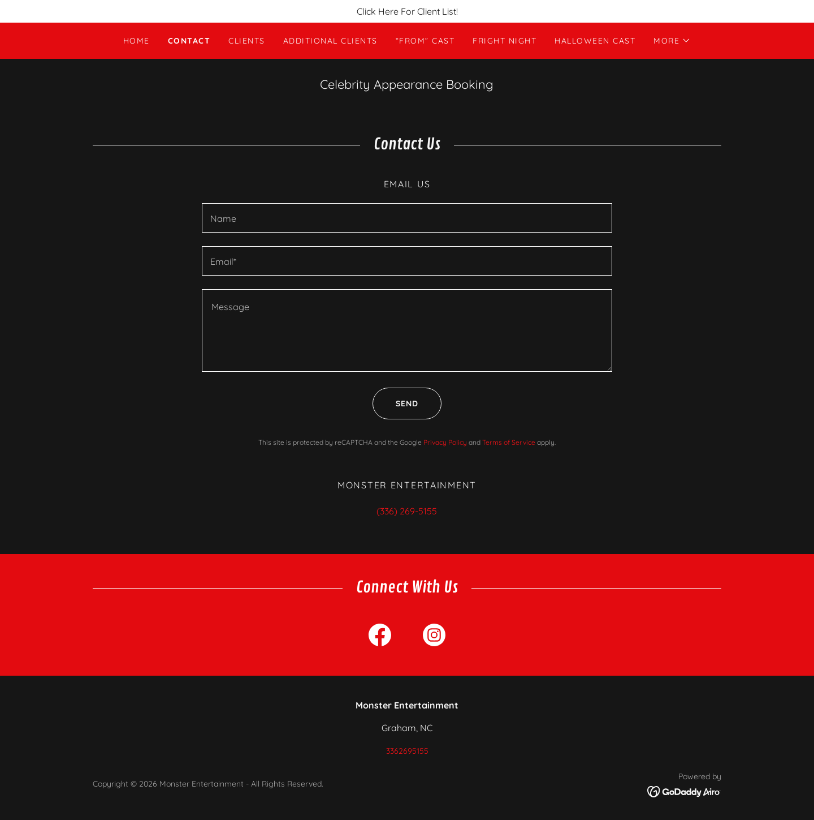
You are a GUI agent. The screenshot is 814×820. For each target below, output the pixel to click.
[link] (380, 637)
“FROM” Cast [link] (425, 41)
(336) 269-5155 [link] (406, 511)
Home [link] (136, 41)
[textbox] (407, 218)
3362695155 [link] (407, 751)
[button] (672, 41)
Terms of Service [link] (508, 442)
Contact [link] (189, 41)
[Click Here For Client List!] (407, 11)
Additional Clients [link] (330, 41)
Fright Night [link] (504, 41)
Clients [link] (246, 41)
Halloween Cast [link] (595, 41)
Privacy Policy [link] (445, 442)
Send (395, 403)
